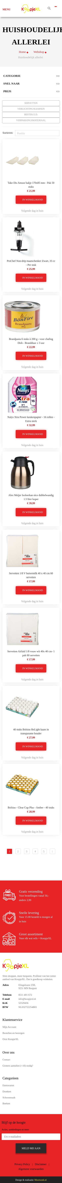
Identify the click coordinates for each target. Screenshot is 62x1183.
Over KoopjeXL (10, 1038)
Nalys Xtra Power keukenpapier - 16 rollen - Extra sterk (31, 418)
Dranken (6, 1091)
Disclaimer (40, 1163)
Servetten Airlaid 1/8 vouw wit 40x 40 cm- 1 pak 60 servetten (31, 652)
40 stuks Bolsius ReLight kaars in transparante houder (31, 731)
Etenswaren (8, 1085)
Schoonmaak (8, 1097)
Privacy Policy (22, 1163)
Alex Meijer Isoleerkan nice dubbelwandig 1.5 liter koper (31, 496)
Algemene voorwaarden (31, 1168)
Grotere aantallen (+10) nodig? (17, 1065)
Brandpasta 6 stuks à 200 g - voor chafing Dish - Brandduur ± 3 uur (31, 340)
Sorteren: (7, 132)
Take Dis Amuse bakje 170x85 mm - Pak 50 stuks (31, 184)
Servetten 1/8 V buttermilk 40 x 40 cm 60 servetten (31, 574)
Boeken (6, 1103)
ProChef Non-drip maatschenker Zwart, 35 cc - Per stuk (31, 262)
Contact (6, 1059)
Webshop (39, 51)
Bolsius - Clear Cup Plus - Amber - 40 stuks (31, 807)
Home (22, 51)
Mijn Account (9, 1026)
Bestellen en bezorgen (13, 1032)
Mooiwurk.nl (40, 1179)
